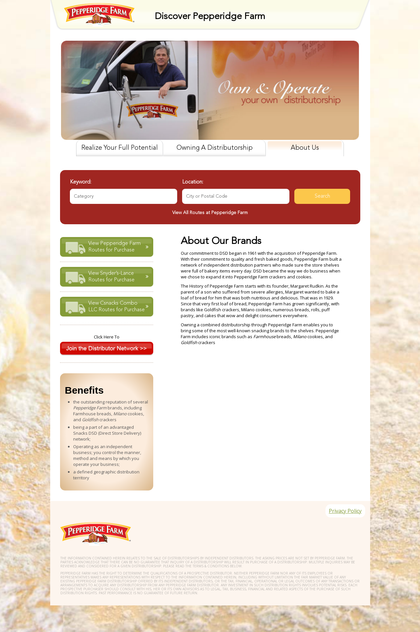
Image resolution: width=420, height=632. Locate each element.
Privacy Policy (343, 515)
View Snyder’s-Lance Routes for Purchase (111, 276)
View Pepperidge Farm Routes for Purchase (114, 246)
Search (322, 196)
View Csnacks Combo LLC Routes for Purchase (116, 306)
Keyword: (80, 182)
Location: (192, 182)
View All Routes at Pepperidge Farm (210, 212)
